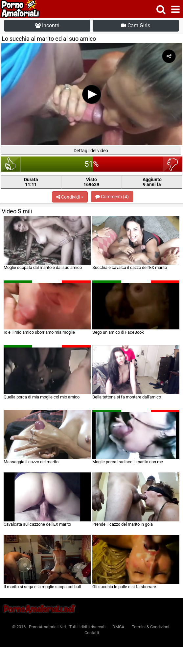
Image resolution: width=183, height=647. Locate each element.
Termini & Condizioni (150, 626)
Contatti (91, 632)
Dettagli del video (91, 150)
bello (11, 164)
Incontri (47, 25)
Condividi (69, 197)
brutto (172, 164)
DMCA (118, 626)
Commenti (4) (112, 196)
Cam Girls (135, 25)
